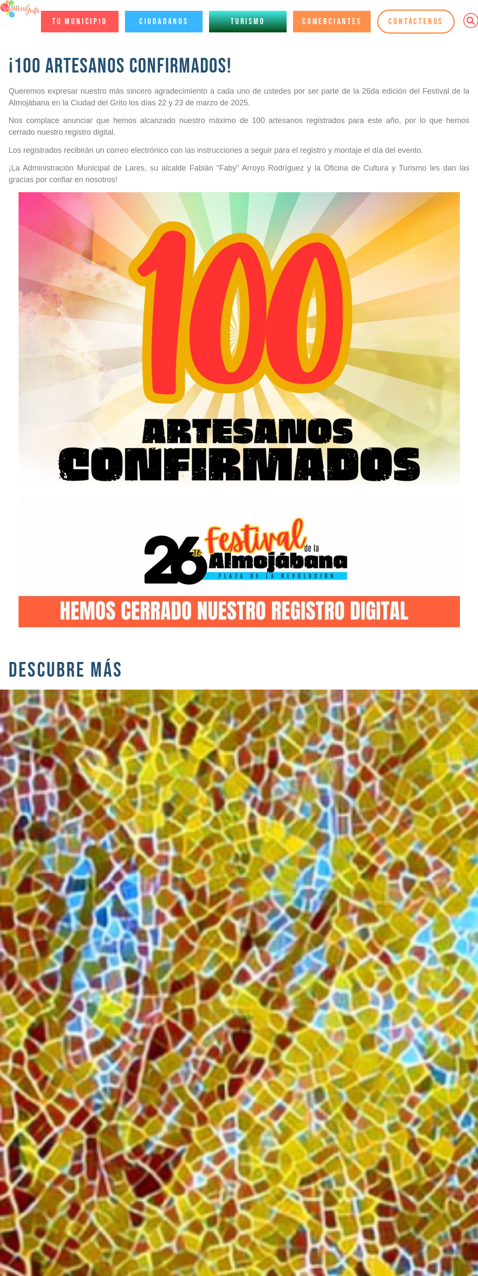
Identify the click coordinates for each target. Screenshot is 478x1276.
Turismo (248, 21)
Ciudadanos (163, 21)
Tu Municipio (79, 21)
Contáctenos (415, 21)
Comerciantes (332, 21)
